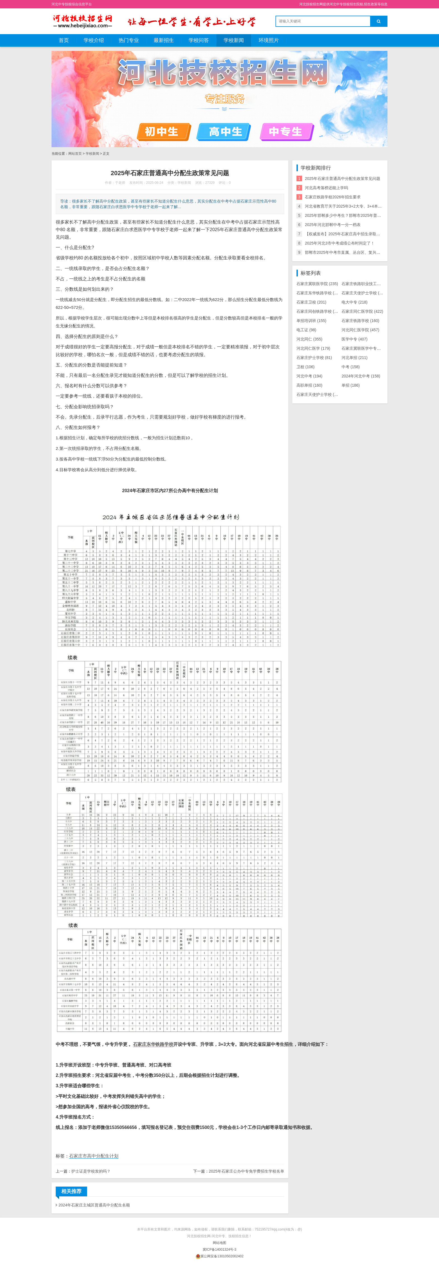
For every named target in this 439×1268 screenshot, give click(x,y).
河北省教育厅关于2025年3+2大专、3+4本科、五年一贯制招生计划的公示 (369, 206)
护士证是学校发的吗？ (91, 1171)
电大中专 (355, 302)
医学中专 (355, 339)
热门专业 (129, 40)
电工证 (306, 330)
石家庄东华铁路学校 (153, 1044)
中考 (351, 367)
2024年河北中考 (361, 376)
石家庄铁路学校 (360, 320)
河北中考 (309, 376)
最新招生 (164, 40)
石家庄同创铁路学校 (319, 311)
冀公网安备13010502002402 (221, 1256)
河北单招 (355, 357)
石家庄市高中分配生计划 (93, 1156)
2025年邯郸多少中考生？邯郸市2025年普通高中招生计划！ (356, 215)
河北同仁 (309, 339)
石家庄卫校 (311, 302)
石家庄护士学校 (314, 357)
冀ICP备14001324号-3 (219, 1249)
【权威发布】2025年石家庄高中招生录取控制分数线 (350, 234)
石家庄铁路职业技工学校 (368, 283)
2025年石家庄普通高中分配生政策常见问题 (342, 178)
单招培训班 (311, 320)
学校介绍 (94, 40)
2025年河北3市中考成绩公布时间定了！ (340, 243)
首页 (64, 40)
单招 (351, 385)
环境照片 (269, 40)
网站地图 (219, 1243)
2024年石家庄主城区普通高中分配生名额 (94, 1205)
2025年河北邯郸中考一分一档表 (333, 224)
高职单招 (309, 385)
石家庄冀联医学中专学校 (367, 348)
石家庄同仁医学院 (362, 311)
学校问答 (199, 40)
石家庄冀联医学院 (317, 283)
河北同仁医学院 (360, 330)
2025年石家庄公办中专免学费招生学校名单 (246, 1171)
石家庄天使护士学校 (364, 293)
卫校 (305, 367)
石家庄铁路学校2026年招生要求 (333, 197)
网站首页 (75, 154)
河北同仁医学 (313, 348)
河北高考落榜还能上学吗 (326, 187)
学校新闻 (234, 40)
